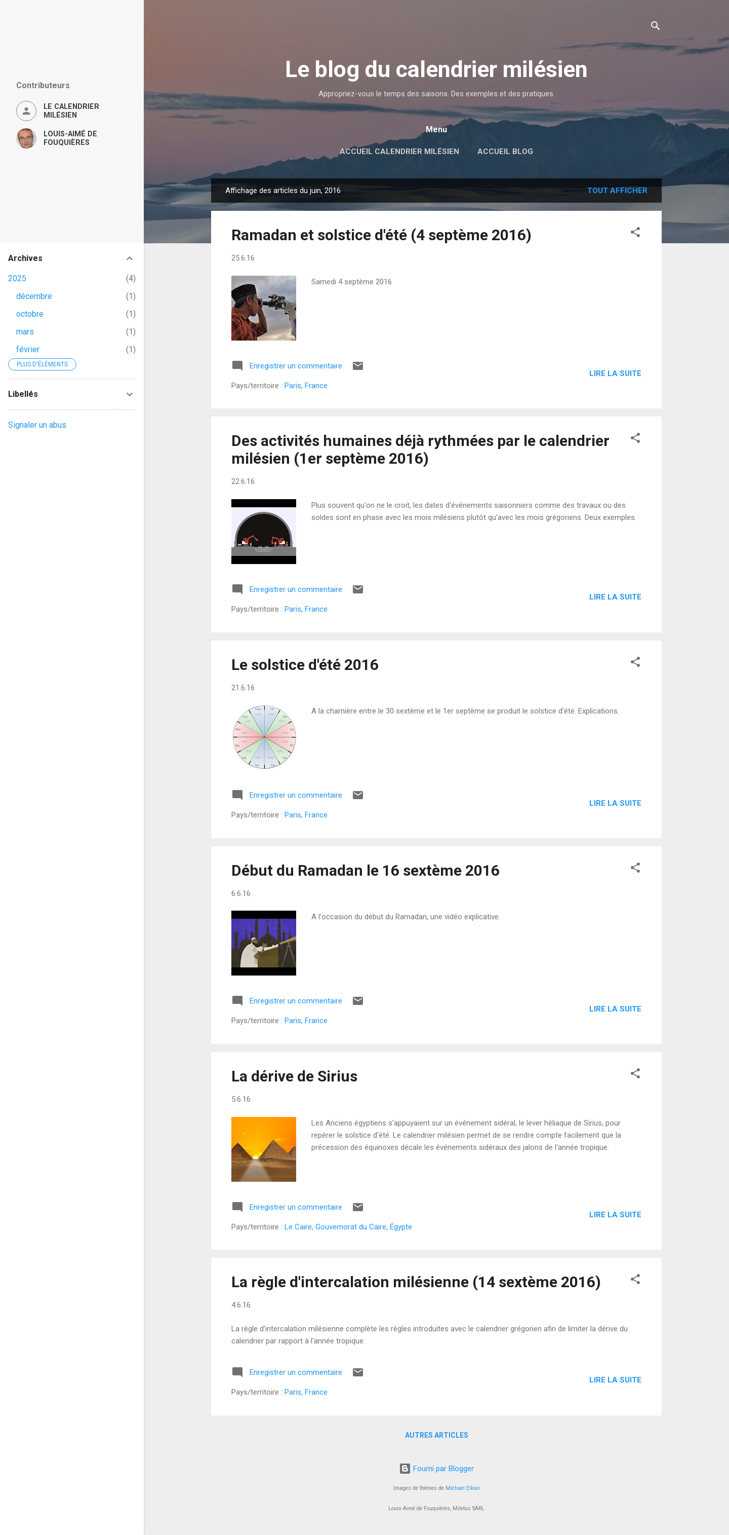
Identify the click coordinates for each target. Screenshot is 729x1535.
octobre (30, 314)
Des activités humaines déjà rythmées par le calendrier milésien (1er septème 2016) (420, 449)
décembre (34, 296)
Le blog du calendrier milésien (436, 69)
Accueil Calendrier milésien (399, 151)
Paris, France (306, 385)
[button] (635, 234)
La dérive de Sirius (294, 1076)
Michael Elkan (463, 1488)
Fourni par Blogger (436, 1468)
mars (25, 331)
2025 (17, 278)
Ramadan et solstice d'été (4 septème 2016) (381, 235)
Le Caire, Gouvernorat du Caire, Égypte (348, 1226)
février (27, 349)
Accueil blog (505, 151)
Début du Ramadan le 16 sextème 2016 (365, 870)
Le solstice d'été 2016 (305, 664)
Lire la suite (615, 373)
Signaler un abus (37, 425)
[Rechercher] (656, 27)
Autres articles (436, 1435)
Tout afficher (617, 190)
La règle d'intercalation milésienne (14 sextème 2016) (416, 1282)
